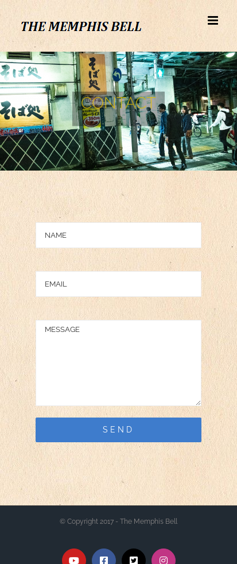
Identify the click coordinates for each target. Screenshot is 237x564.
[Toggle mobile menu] (214, 20)
